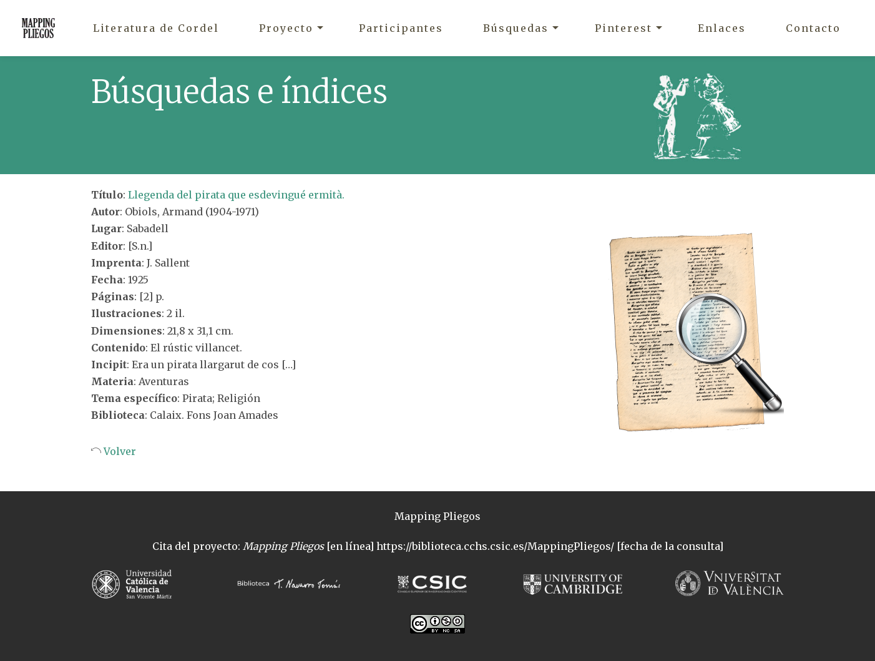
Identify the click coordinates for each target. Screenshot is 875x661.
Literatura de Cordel (156, 28)
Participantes (401, 28)
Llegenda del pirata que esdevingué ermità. (236, 195)
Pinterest (623, 28)
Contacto (813, 28)
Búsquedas (516, 28)
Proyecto (286, 28)
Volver (118, 451)
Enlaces (722, 28)
